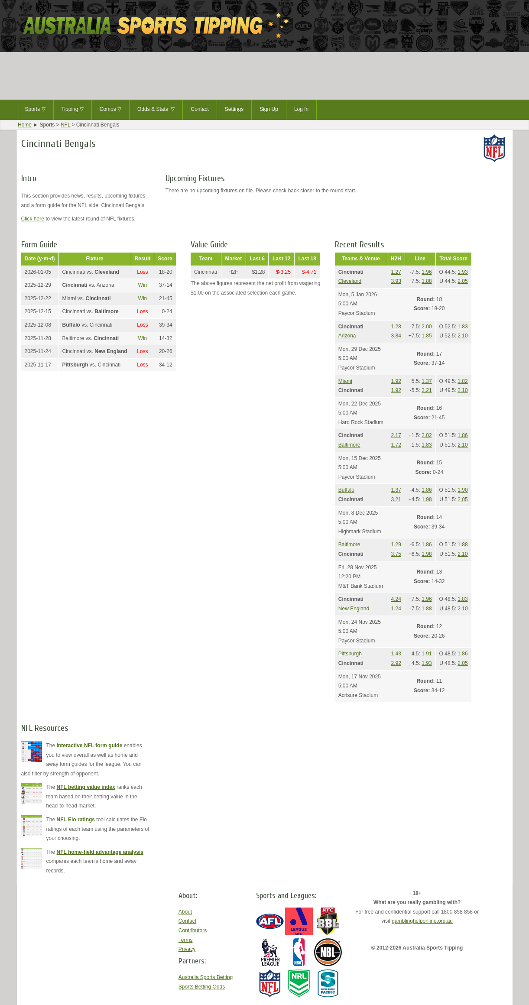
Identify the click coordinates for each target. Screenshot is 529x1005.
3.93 (396, 281)
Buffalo (346, 490)
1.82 (462, 381)
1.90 (462, 490)
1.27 (396, 272)
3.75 (396, 554)
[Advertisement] (264, 75)
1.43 (396, 654)
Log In (301, 109)
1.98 (427, 499)
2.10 (462, 336)
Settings (234, 109)
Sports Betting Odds (201, 987)
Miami (345, 381)
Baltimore (349, 445)
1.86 (462, 435)
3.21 (427, 390)
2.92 (396, 663)
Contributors (192, 930)
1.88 (427, 281)
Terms (185, 940)
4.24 (396, 599)
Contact (199, 109)
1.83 (462, 327)
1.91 (427, 654)
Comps (110, 109)
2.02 (427, 435)
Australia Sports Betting (205, 977)
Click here (32, 219)
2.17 (396, 435)
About (185, 912)
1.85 (427, 336)
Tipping (73, 109)
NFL (65, 125)
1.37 (427, 381)
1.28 (396, 327)
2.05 (462, 281)
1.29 (396, 544)
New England (353, 609)
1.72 (396, 445)
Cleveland (349, 281)
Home (25, 125)
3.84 (396, 336)
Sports (35, 109)
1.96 (427, 272)
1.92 (396, 381)
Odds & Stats (156, 109)
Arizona (347, 336)
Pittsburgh (350, 654)
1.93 (462, 272)
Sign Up (269, 109)
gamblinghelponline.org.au (422, 921)
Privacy (186, 949)
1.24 (396, 609)
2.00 (427, 327)
